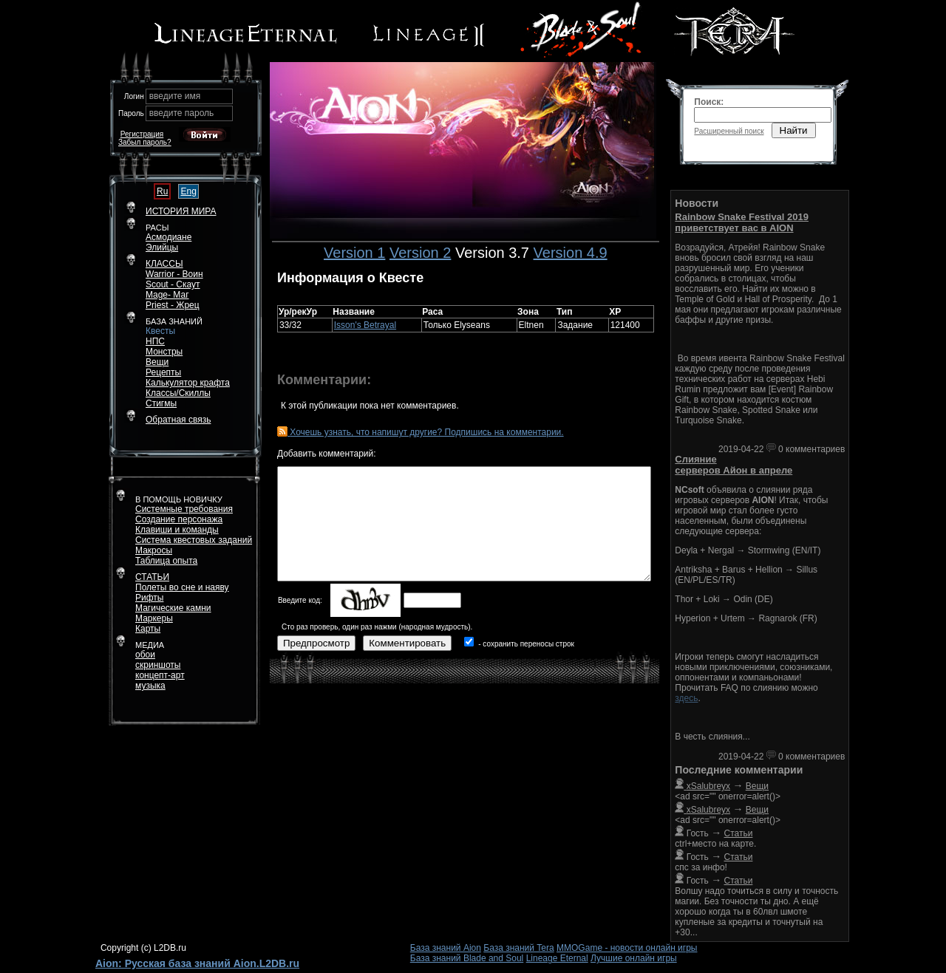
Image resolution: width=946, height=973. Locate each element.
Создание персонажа (178, 519)
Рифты (149, 598)
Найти (794, 130)
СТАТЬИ (152, 577)
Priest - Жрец (173, 305)
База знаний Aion (445, 948)
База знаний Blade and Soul (467, 958)
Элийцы (162, 247)
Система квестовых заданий (193, 540)
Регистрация (141, 134)
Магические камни (173, 608)
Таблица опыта (166, 561)
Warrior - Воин (174, 274)
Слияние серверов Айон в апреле (733, 465)
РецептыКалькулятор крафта (188, 377)
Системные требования (184, 509)
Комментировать (407, 643)
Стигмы (161, 403)
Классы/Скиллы (178, 393)
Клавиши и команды (177, 530)
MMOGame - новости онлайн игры (627, 948)
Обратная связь (178, 419)
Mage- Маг (167, 295)
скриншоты (157, 665)
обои (145, 654)
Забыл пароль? (144, 142)
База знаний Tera (518, 948)
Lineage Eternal (557, 958)
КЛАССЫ (164, 264)
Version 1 (354, 253)
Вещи (157, 362)
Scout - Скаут (173, 284)
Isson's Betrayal (365, 325)
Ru (162, 191)
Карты (147, 629)
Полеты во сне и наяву (182, 587)
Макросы (153, 550)
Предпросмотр (316, 643)
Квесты (160, 331)
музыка (150, 685)
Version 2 (420, 253)
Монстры (164, 351)
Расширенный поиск (728, 131)
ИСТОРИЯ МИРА (181, 211)
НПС (155, 341)
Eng (188, 191)
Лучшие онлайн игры (634, 958)
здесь (686, 698)
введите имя (175, 96)
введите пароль (181, 113)
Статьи (738, 833)
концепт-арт (160, 675)
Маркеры (154, 618)
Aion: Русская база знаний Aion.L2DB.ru (197, 963)
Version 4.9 (571, 253)
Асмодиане (168, 237)
